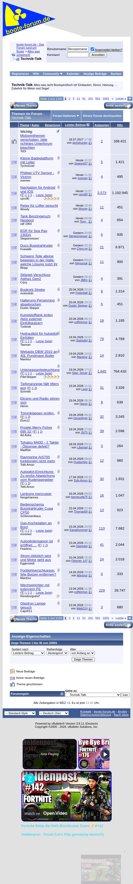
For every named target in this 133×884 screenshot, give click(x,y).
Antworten (102, 125)
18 (102, 321)
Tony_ (83, 221)
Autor (35, 125)
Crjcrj (23, 282)
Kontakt (85, 711)
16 (102, 495)
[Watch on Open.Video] (45, 813)
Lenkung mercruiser (36, 494)
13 (102, 510)
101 (90, 98)
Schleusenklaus (30, 516)
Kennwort (53, 54)
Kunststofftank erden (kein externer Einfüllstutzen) (36, 319)
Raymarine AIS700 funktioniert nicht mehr (37, 459)
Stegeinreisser (29, 238)
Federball (81, 292)
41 (102, 545)
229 (102, 590)
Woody (24, 209)
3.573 (101, 193)
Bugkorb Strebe (32, 290)
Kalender (73, 73)
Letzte (121, 98)
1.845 (101, 371)
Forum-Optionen (64, 115)
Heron (24, 406)
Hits (120, 125)
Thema (24, 125)
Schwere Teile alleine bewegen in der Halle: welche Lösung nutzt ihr (39, 260)
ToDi (23, 151)
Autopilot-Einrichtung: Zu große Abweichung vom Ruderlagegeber (37, 476)
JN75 (84, 432)
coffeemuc (81, 322)
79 (102, 339)
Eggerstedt (27, 563)
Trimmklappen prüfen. (37, 413)
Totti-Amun (27, 464)
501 (97, 98)
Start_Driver (80, 372)
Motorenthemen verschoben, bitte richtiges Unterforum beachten (36, 142)
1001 (106, 98)
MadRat (25, 450)
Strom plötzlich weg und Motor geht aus (35, 558)
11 (78, 98)
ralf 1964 (26, 223)
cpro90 (24, 198)
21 (102, 247)
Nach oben (121, 714)
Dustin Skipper (29, 307)
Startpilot (81, 340)
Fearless (25, 548)
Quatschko (81, 462)
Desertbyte (81, 418)
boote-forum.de (104, 711)
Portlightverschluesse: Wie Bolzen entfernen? (38, 572)
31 (102, 388)
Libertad (82, 447)
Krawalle (25, 249)
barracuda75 (79, 496)
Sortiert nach (20, 649)
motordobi (26, 293)
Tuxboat (25, 326)
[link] (30, 779)
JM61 (84, 280)
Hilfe (36, 73)
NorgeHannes (29, 497)
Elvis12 (25, 420)
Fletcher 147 (79, 560)
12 (102, 460)
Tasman (25, 344)
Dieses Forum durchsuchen (102, 115)
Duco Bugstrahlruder (36, 245)
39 (102, 431)
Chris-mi (82, 248)
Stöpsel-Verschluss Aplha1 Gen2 (35, 277)
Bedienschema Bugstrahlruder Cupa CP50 (36, 508)
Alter (73, 649)
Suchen (116, 73)
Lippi (85, 389)
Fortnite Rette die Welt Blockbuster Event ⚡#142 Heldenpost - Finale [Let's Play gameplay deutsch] (66, 778)
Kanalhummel (79, 529)
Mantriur (25, 359)
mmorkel (25, 534)
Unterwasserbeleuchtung (39, 370)
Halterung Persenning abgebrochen (37, 302)
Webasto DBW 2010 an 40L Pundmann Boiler (38, 354)
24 (102, 559)
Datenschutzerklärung (95, 714)
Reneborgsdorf (30, 596)
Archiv (122, 711)
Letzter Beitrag (75, 124)
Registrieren (20, 73)
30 (102, 479)
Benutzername (56, 49)
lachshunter (80, 142)
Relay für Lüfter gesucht (39, 206)
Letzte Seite (43, 195)
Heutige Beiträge (95, 73)
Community (53, 73)
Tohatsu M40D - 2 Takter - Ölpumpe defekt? (39, 444)
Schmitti (25, 391)
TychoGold (27, 165)
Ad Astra (25, 435)
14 (102, 355)
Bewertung (52, 125)
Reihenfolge (54, 649)
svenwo (25, 180)
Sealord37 (81, 163)
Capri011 (26, 611)
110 (102, 528)
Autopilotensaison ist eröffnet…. (36, 543)
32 (102, 417)
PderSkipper (28, 376)
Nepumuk (81, 263)
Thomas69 (81, 511)
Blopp (24, 267)
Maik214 (82, 608)
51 (84, 98)
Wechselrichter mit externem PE (34, 587)
